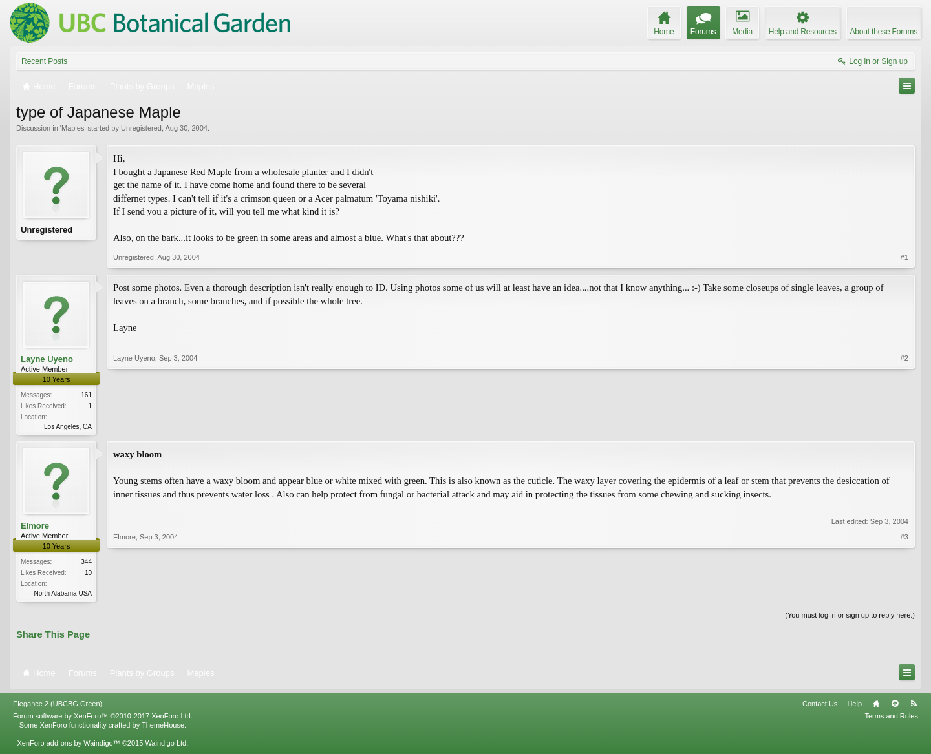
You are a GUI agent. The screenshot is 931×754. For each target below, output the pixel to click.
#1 (904, 257)
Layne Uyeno (47, 359)
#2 (904, 425)
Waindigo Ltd (165, 745)
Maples (72, 128)
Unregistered (141, 128)
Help (854, 706)
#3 (904, 593)
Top (894, 706)
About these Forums (883, 31)
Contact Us (819, 706)
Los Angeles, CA (68, 426)
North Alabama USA (63, 594)
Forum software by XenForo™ (103, 718)
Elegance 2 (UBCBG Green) (57, 706)
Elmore (35, 527)
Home (876, 706)
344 (86, 563)
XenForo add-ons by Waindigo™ (68, 745)
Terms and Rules (891, 718)
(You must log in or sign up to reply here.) (850, 618)
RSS (913, 706)
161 (86, 395)
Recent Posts (44, 61)
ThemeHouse (163, 727)
